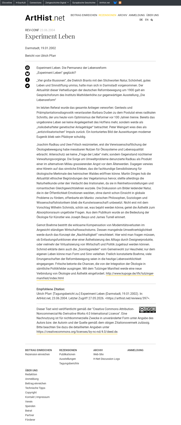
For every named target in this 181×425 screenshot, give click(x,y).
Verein (29, 401)
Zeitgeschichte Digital (56, 3)
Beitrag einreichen (84, 15)
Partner (29, 415)
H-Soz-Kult (21, 3)
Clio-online (7, 3)
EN (146, 19)
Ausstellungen (67, 358)
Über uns (152, 15)
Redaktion (31, 374)
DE (141, 19)
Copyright (31, 392)
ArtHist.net (104, 3)
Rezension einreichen (37, 354)
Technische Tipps (35, 387)
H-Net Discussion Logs (106, 358)
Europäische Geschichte (84, 3)
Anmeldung (137, 15)
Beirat (28, 410)
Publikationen (67, 354)
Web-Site (98, 354)
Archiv (122, 15)
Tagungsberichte (69, 363)
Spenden (30, 406)
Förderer (30, 419)
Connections (35, 3)
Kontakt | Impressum (37, 397)
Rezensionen (107, 15)
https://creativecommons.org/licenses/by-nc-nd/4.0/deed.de (77, 331)
